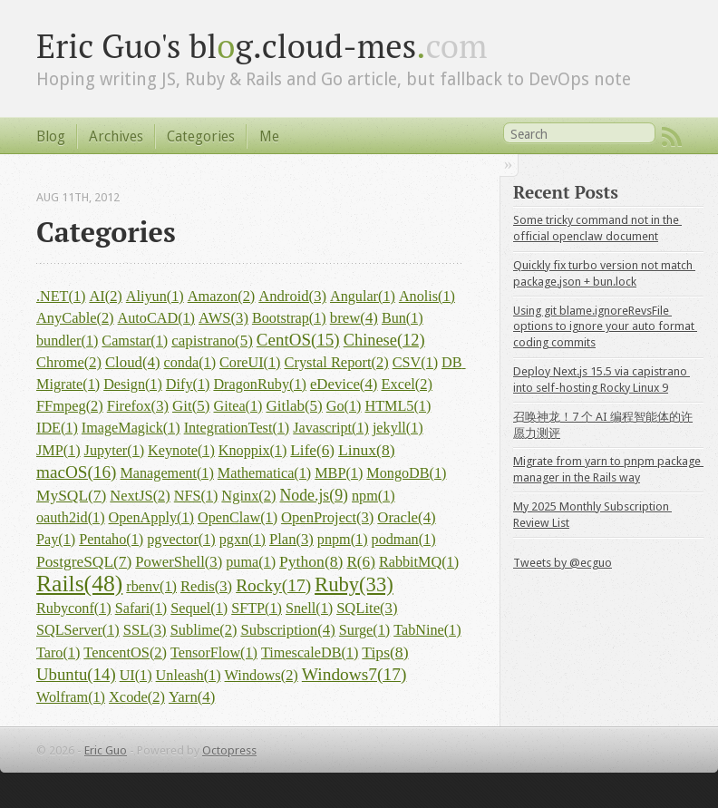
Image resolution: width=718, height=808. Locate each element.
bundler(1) (67, 341)
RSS (672, 137)
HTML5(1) (397, 406)
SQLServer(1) (78, 630)
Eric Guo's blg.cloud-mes (261, 45)
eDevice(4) (344, 384)
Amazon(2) (222, 296)
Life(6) (312, 450)
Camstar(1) (135, 341)
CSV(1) (415, 363)
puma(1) (251, 562)
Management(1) (166, 473)
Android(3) (292, 296)
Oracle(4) (406, 517)
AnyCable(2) (75, 317)
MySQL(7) (71, 495)
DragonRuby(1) (259, 384)
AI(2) (105, 296)
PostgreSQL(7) (83, 561)
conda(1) (190, 363)
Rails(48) (79, 583)
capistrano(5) (212, 340)
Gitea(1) (238, 406)
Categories (201, 136)
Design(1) (132, 384)
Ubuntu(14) (76, 674)
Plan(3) (291, 539)
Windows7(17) (354, 674)
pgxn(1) (242, 539)
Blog (50, 136)
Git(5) (191, 405)
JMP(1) (58, 451)
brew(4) (354, 317)
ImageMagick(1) (131, 428)
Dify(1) (188, 384)
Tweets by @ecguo (562, 562)
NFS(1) (196, 496)
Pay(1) (55, 539)
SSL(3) (145, 629)
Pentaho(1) (111, 539)
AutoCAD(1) (156, 318)
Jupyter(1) (114, 451)
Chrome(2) (69, 362)
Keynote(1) (181, 451)
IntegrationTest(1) (237, 428)
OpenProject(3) (327, 517)
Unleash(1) (188, 675)
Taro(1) (58, 653)
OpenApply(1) (151, 518)
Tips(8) (385, 652)
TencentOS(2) (125, 652)
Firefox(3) (138, 405)
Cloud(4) (132, 362)
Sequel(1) (199, 608)
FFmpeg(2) (69, 405)
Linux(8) (366, 450)
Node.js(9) (313, 495)
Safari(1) (141, 608)
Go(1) (344, 406)
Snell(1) (309, 608)
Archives (116, 136)
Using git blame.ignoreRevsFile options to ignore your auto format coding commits (605, 327)
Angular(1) (362, 296)
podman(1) (404, 539)
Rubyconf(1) (74, 608)
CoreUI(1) (249, 363)
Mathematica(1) (264, 473)
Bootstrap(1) (289, 318)
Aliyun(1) (155, 296)
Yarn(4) (192, 697)
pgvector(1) (181, 539)
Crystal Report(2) (336, 362)
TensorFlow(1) (213, 653)
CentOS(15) (298, 339)
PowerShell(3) (178, 561)
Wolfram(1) (70, 697)
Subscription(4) (287, 629)
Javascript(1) (331, 428)
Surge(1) (364, 630)
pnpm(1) (342, 539)
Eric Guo (105, 750)
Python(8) (311, 561)
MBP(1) (339, 473)
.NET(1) (60, 296)
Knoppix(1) (252, 451)
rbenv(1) (151, 587)
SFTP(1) (256, 608)
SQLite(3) (366, 608)
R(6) (360, 561)
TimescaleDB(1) (309, 653)
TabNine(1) (427, 630)
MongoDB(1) (406, 473)
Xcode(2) (137, 697)
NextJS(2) (140, 495)
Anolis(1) (427, 296)
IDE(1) (57, 428)
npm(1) (373, 496)
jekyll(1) (398, 428)
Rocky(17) (273, 585)
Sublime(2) (204, 629)
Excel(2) (406, 384)
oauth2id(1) (70, 518)
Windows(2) (261, 675)
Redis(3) (206, 586)
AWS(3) (223, 317)
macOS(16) (76, 472)
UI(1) (136, 675)
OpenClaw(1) (237, 518)
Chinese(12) (384, 340)
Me (269, 136)
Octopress (229, 750)
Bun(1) (402, 318)
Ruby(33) (354, 584)
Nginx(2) (248, 495)
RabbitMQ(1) (419, 562)
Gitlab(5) (294, 405)
